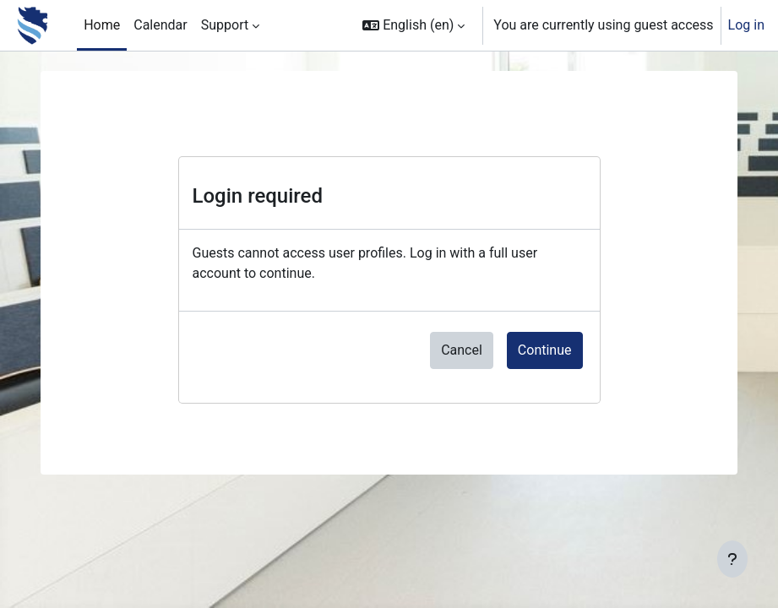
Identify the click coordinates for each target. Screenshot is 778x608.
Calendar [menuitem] (160, 25)
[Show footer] (732, 559)
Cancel (461, 350)
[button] (413, 25)
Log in (746, 25)
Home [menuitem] (102, 25)
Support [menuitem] (224, 25)
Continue (545, 350)
